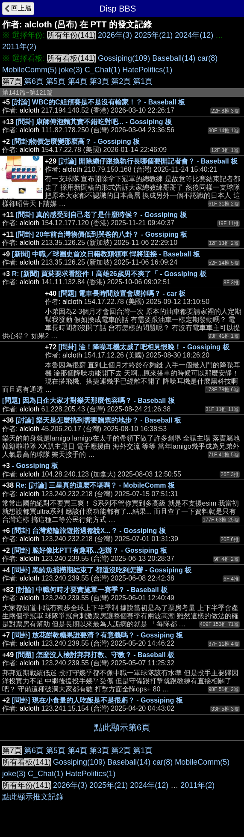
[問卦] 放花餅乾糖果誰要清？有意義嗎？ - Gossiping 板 (97, 635)
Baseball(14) (173, 58)
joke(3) (70, 70)
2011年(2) (19, 46)
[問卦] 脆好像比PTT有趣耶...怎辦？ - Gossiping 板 (90, 550)
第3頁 (99, 81)
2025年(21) (153, 35)
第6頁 (34, 81)
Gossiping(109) (124, 58)
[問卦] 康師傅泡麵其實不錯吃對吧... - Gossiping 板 (94, 121)
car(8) (207, 58)
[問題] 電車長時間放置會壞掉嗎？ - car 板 (122, 293)
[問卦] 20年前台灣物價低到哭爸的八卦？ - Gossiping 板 (102, 234)
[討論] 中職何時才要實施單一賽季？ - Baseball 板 (92, 589)
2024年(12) (194, 35)
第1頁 (143, 81)
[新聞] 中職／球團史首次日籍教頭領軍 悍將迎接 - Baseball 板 (106, 254)
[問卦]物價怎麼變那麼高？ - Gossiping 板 (76, 141)
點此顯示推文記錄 (33, 796)
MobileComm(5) (29, 70)
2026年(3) (115, 35)
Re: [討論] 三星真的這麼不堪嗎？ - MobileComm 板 (95, 485)
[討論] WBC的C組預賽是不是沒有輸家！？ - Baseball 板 (98, 102)
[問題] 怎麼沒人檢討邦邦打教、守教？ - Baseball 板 (95, 654)
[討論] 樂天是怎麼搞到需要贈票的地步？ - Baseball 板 (99, 420)
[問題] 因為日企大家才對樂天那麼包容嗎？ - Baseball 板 (88, 400)
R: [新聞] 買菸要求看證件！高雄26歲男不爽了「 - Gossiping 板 (109, 273)
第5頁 (55, 81)
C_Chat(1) (102, 70)
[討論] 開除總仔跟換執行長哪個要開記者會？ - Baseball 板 (148, 161)
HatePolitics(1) (147, 70)
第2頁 (121, 81)
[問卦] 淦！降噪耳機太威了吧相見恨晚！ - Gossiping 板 (144, 347)
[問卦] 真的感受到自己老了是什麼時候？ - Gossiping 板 (101, 214)
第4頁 (77, 81)
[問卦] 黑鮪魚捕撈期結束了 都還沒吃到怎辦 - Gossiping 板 (101, 570)
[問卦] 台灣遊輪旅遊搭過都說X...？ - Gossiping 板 (89, 530)
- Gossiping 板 (35, 465)
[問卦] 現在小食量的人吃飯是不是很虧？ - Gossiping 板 (97, 700)
